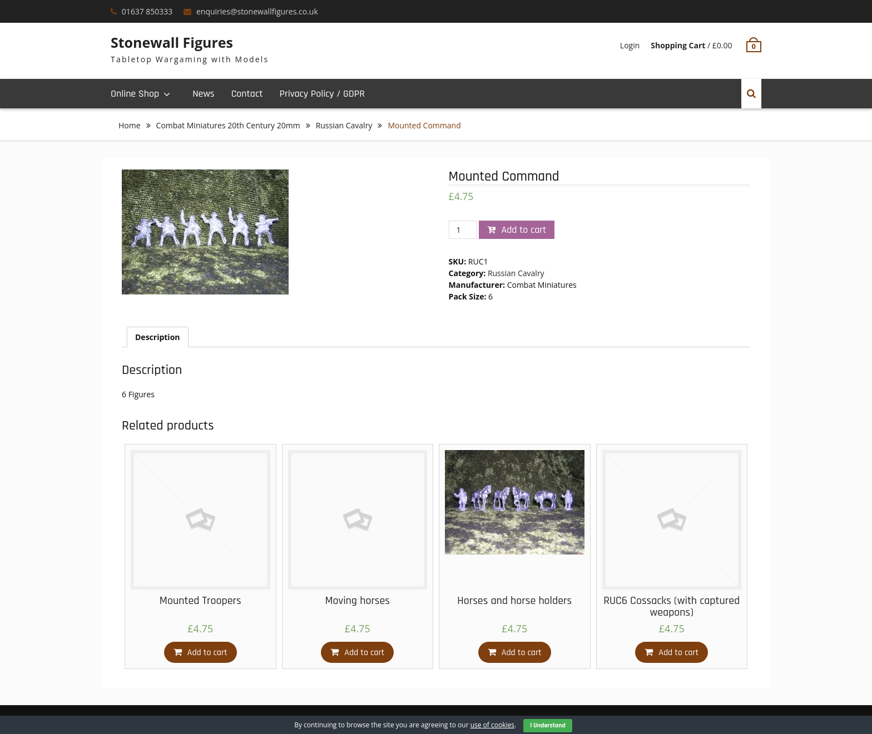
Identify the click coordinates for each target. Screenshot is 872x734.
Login (630, 45)
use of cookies (492, 725)
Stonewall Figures (172, 42)
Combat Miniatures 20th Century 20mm (228, 125)
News (203, 93)
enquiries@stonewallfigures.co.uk (257, 11)
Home (129, 125)
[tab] (158, 337)
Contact (247, 93)
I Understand (548, 725)
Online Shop (135, 93)
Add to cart (523, 229)
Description (157, 337)
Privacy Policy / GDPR (321, 93)
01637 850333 (147, 11)
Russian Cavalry (344, 125)
